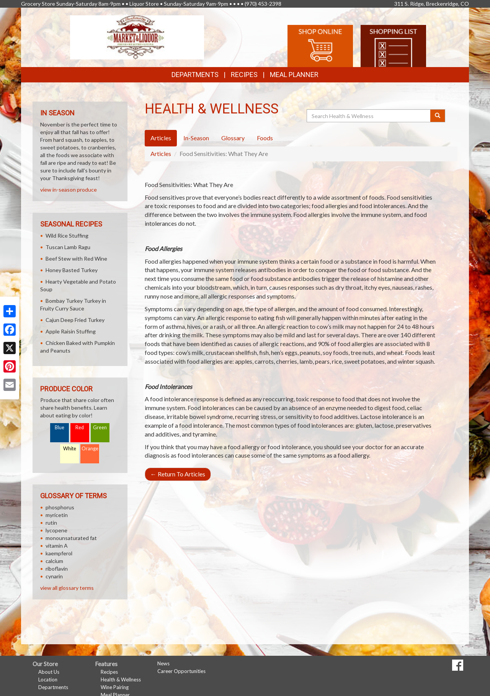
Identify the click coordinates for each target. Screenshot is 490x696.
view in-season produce (68, 189)
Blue (59, 427)
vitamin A (57, 545)
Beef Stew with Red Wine (76, 258)
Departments (53, 687)
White (69, 448)
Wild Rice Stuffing (67, 235)
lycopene (56, 530)
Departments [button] (195, 75)
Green (100, 427)
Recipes (244, 75)
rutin (51, 522)
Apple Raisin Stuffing (71, 331)
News (163, 663)
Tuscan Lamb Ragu (68, 247)
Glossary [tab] (233, 137)
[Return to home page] (137, 36)
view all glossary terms (67, 587)
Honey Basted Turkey (72, 270)
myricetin (57, 515)
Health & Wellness (121, 679)
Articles (160, 153)
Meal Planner (294, 75)
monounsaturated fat (71, 538)
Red (79, 427)
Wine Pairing (115, 687)
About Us (48, 672)
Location (47, 679)
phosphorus (60, 507)
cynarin (54, 576)
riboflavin (57, 568)
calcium (54, 561)
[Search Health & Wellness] (369, 115)
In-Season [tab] (196, 137)
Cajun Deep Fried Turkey (75, 320)
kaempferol (59, 553)
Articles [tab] (160, 137)
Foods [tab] (265, 137)
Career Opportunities (181, 671)
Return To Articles (177, 474)
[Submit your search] (437, 115)
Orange (90, 448)
